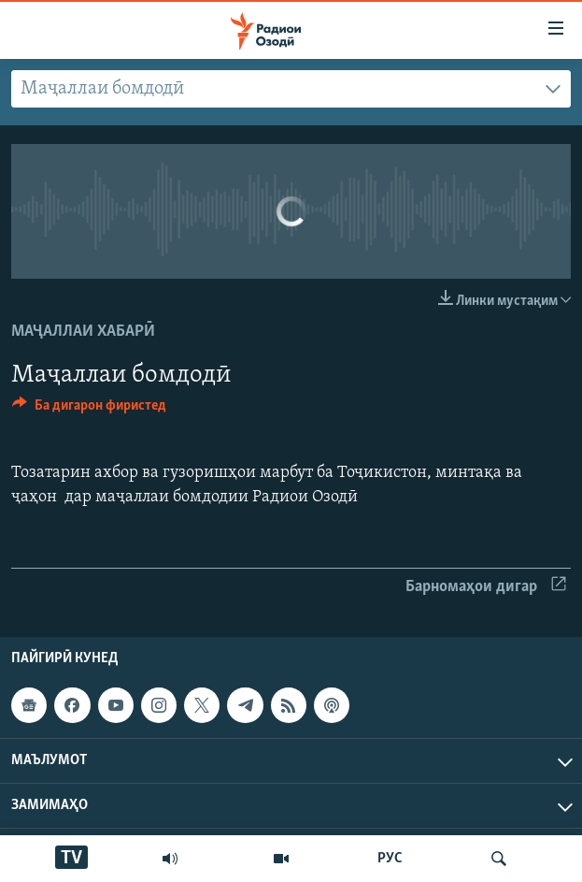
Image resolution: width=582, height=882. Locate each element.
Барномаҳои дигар (485, 587)
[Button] (89, 409)
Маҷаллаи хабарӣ (83, 331)
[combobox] (291, 89)
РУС (390, 858)
